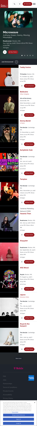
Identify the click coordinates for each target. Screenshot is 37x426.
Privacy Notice (15, 412)
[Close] (34, 403)
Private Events (8, 391)
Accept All (18, 424)
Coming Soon (30, 85)
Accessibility (7, 395)
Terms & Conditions (10, 387)
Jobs (4, 380)
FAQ (4, 376)
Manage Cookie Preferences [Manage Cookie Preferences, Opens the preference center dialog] (18, 415)
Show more (18, 358)
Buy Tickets (14, 52)
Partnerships (7, 383)
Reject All (18, 419)
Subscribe (28, 4)
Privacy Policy (8, 398)
